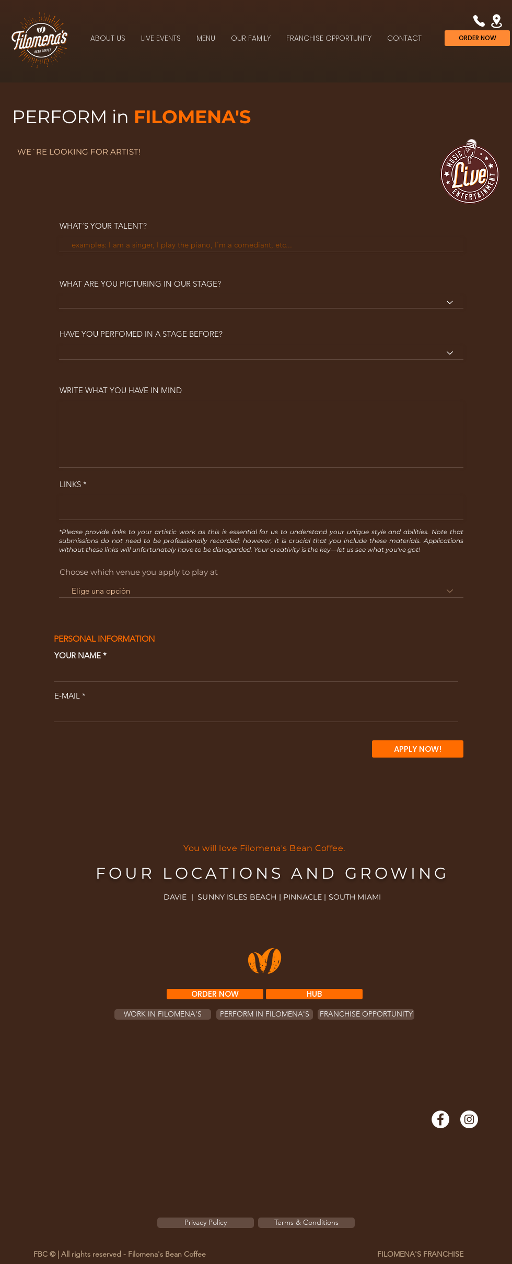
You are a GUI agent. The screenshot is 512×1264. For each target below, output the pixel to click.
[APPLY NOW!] (417, 749)
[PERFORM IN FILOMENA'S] (264, 1014)
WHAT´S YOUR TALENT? (103, 226)
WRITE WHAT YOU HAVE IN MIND (121, 390)
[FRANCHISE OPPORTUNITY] (366, 1014)
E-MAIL (67, 696)
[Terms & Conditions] (306, 1223)
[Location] (496, 21)
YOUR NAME (77, 655)
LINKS (70, 484)
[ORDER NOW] (477, 38)
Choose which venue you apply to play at (139, 572)
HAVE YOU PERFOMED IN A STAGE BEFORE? (141, 334)
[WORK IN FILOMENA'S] (162, 1014)
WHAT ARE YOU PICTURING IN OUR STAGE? (140, 284)
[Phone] (478, 21)
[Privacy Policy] (205, 1223)
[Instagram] (469, 1119)
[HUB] (314, 994)
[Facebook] (440, 1119)
